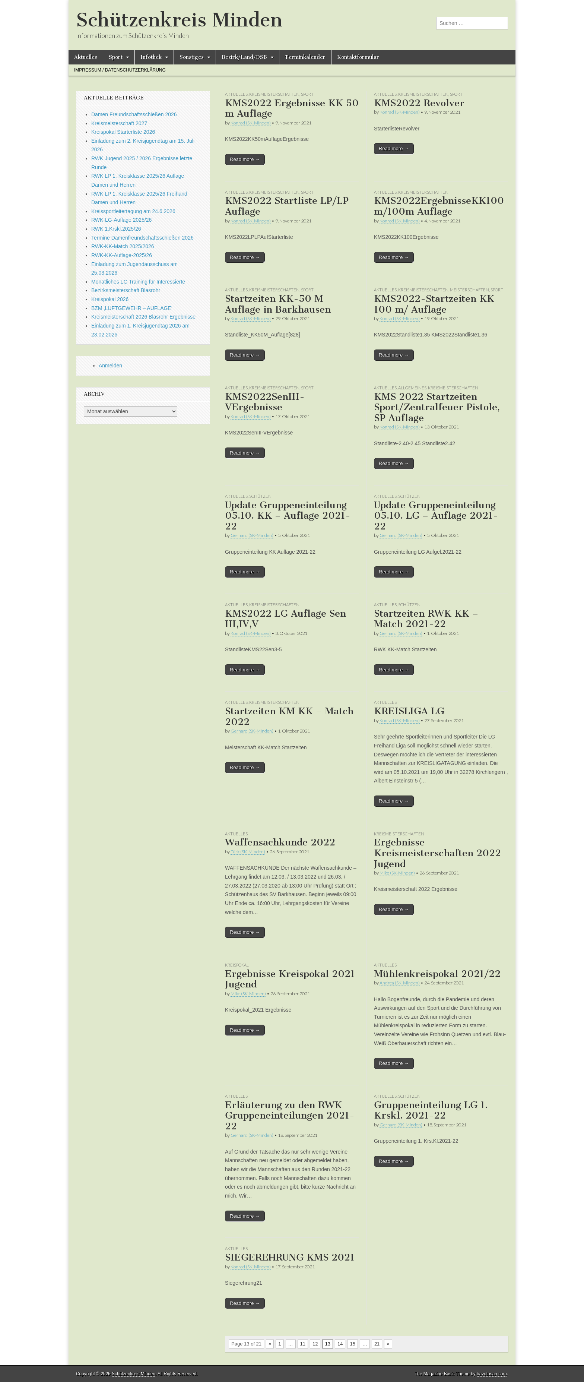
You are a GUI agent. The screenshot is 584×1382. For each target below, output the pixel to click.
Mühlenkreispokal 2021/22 (437, 974)
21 (377, 1344)
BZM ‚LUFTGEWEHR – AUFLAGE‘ (131, 308)
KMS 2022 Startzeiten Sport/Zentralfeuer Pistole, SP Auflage (437, 407)
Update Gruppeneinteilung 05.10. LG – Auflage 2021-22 (436, 515)
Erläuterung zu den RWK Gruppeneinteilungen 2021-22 (290, 1115)
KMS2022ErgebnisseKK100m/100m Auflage (439, 206)
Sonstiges (192, 57)
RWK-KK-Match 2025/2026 (122, 246)
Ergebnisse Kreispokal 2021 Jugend (290, 979)
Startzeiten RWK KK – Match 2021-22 (426, 619)
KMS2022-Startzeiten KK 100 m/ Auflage (434, 304)
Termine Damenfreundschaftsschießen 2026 (142, 238)
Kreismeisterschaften (274, 94)
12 (315, 1344)
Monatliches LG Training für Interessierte (138, 282)
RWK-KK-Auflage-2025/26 (121, 255)
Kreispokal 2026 (109, 299)
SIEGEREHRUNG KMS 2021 (290, 1257)
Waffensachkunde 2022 (280, 842)
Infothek (151, 57)
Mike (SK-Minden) (397, 873)
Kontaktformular (358, 57)
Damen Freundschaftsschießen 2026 (134, 114)
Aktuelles (85, 57)
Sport (116, 57)
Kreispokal (237, 964)
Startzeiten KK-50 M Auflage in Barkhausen (278, 304)
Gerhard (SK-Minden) (252, 535)
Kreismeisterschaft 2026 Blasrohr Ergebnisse (143, 317)
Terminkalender (305, 57)
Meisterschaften (469, 289)
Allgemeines (412, 387)
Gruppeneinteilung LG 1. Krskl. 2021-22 (431, 1110)
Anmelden (110, 366)
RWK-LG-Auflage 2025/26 (121, 220)
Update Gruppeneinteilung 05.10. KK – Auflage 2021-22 (287, 515)
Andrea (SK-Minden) (400, 983)
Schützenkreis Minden (179, 20)
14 (340, 1344)
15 (352, 1344)
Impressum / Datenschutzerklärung (120, 70)
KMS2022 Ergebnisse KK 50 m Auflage (292, 108)
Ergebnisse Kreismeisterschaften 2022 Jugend (437, 853)
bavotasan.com (492, 1373)
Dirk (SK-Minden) (248, 851)
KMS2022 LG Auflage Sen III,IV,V (285, 619)
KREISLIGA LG (409, 711)
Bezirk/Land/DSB (244, 57)
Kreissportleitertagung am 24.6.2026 (133, 211)
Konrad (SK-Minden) (251, 123)
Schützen (260, 496)
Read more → (245, 159)
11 (302, 1344)
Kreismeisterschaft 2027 (119, 123)
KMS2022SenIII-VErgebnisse (265, 402)
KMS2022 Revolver (419, 103)
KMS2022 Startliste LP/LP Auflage (287, 206)
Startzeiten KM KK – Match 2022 (289, 716)
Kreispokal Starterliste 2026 (123, 132)
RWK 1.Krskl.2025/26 (116, 229)
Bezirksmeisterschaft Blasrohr (125, 290)
